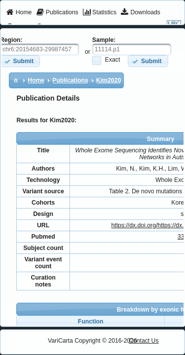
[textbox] (131, 49)
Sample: (104, 39)
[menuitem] (19, 13)
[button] (148, 61)
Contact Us (144, 340)
